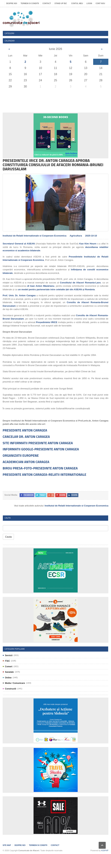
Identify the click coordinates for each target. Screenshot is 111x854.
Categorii (9, 33)
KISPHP (104, 850)
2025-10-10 (91, 235)
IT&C (7, 661)
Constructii (10, 689)
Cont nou (100, 3)
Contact (47, 3)
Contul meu (77, 3)
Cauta (8, 536)
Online (8, 677)
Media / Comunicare (15, 683)
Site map (7, 845)
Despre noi (11, 3)
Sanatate (9, 672)
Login (89, 3)
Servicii (9, 655)
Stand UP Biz (61, 3)
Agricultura (76, 235)
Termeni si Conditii (30, 3)
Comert (8, 666)
